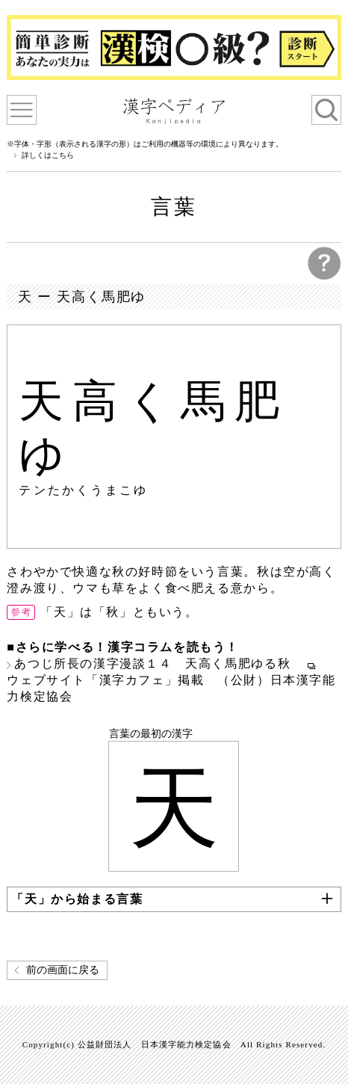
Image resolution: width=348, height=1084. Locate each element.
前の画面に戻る (62, 970)
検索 (326, 110)
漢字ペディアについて (22, 110)
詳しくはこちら (48, 155)
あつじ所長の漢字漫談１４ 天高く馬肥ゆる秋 (158, 663)
